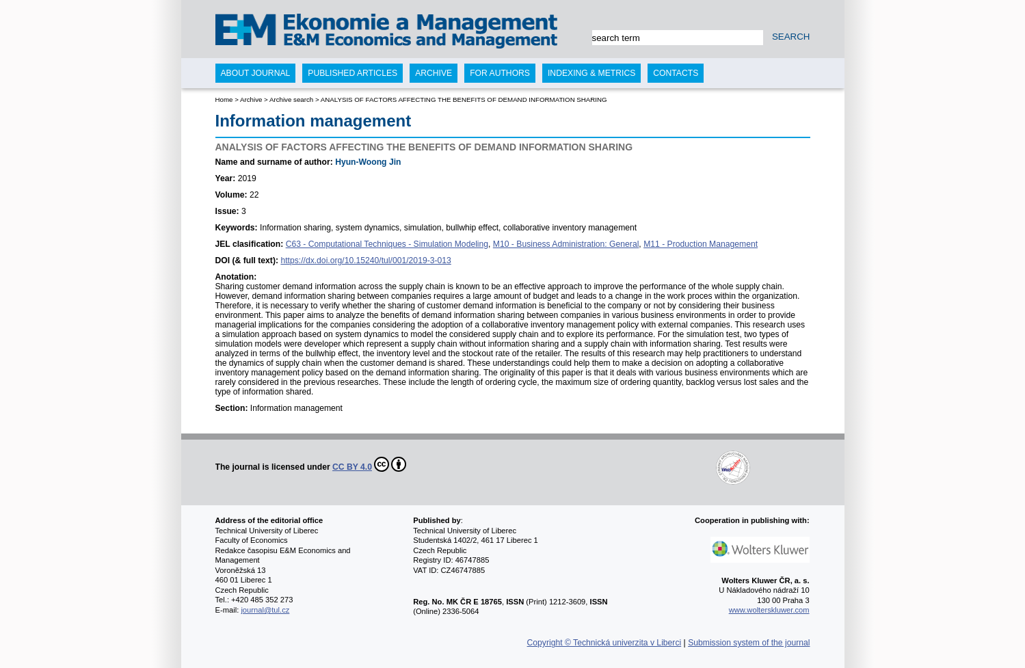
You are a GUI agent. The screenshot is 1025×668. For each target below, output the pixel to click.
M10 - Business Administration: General (566, 244)
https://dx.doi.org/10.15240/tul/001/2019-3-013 (365, 260)
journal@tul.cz (265, 610)
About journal (256, 73)
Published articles (352, 73)
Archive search (291, 99)
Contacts (675, 73)
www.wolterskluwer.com (769, 610)
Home (224, 99)
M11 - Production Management (700, 244)
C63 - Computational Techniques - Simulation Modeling (387, 244)
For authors (500, 73)
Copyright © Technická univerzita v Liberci (604, 642)
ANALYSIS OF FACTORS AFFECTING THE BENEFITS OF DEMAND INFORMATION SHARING (464, 99)
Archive (251, 99)
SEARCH (791, 36)
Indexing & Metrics (591, 73)
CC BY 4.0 (369, 464)
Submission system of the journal (749, 642)
